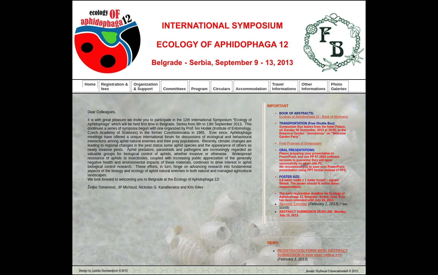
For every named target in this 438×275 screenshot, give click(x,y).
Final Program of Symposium (300, 143)
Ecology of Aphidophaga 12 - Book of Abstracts (313, 116)
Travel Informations (284, 86)
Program (199, 89)
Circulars (221, 89)
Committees (174, 89)
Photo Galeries (338, 86)
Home (90, 84)
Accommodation (251, 89)
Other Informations (313, 86)
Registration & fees (114, 86)
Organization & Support (146, 86)
